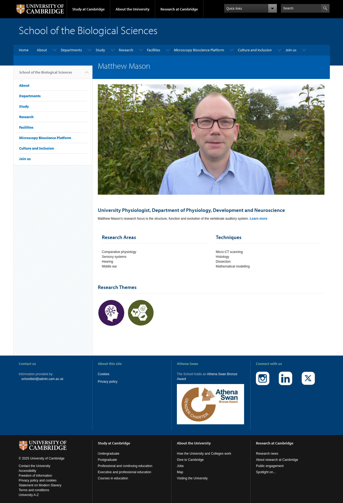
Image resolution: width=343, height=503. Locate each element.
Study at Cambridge (88, 9)
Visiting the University (192, 474)
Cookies (103, 374)
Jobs (180, 462)
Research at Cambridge (179, 9)
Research (126, 50)
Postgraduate (107, 456)
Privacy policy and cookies (38, 476)
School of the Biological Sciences (45, 74)
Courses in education (113, 474)
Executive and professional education (124, 468)
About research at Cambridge (277, 456)
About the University (132, 9)
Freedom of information (35, 471)
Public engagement (270, 462)
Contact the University (34, 462)
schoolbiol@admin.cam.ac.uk (42, 379)
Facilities (153, 50)
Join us (290, 50)
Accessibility (27, 467)
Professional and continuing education (125, 462)
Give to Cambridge (190, 456)
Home (23, 50)
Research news (267, 449)
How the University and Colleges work (204, 449)
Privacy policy (107, 381)
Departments (71, 50)
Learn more (258, 218)
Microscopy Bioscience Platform (199, 50)
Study (100, 50)
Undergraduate (108, 449)
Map (180, 468)
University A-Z (29, 491)
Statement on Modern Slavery (40, 481)
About (42, 50)
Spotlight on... (266, 468)
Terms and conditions (34, 486)
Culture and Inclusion (255, 50)
